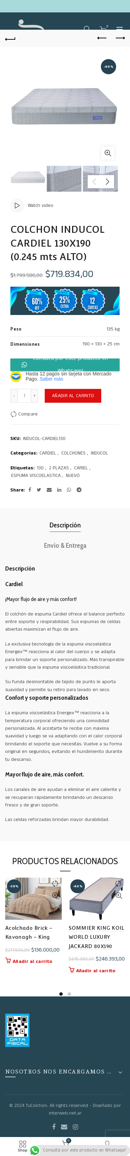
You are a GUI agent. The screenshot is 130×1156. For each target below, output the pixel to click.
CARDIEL (48, 453)
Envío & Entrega (65, 545)
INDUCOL (99, 453)
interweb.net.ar (65, 1113)
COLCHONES (73, 453)
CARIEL (81, 468)
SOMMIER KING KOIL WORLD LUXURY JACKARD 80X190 (96, 937)
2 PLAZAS (59, 468)
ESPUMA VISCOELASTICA (36, 475)
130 (40, 468)
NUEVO (73, 475)
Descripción (65, 525)
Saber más (51, 379)
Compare (28, 414)
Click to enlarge (107, 153)
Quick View (56, 896)
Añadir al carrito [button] (32, 961)
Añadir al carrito (73, 395)
